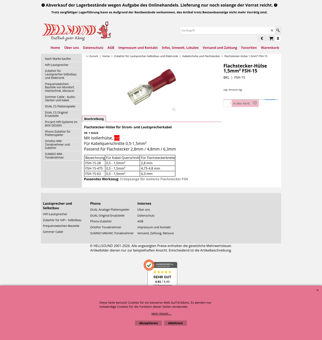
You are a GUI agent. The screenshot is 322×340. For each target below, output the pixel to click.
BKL (226, 77)
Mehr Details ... (162, 314)
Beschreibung (94, 119)
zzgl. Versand (230, 89)
